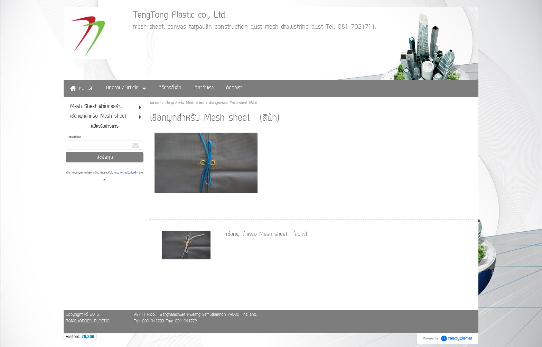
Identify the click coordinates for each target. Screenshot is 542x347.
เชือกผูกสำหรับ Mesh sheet (185, 103)
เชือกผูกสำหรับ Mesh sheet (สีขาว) (266, 234)
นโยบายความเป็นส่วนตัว (126, 173)
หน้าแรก (155, 103)
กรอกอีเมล (74, 137)
